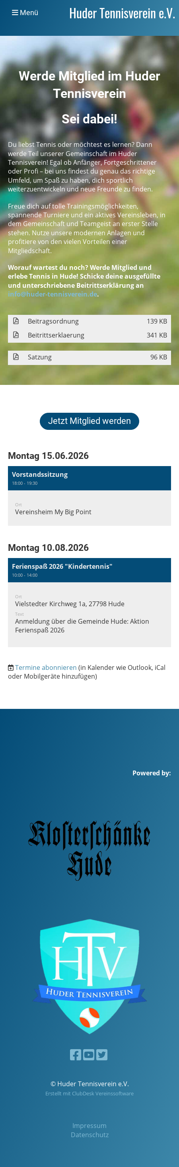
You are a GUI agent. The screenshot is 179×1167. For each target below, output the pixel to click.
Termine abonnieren (46, 667)
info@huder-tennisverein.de (52, 294)
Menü (25, 12)
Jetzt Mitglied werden (89, 421)
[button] (89, 496)
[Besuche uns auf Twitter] (101, 1054)
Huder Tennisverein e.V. (122, 12)
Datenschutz (90, 1134)
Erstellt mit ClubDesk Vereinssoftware (89, 1093)
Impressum (89, 1125)
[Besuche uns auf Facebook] (75, 1054)
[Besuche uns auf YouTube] (88, 1054)
